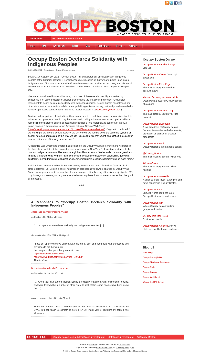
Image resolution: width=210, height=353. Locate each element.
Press (120, 46)
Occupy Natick (149, 267)
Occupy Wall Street (151, 277)
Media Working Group (104, 348)
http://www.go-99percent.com (48, 253)
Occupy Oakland (150, 272)
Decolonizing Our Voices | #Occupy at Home (50, 268)
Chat (87, 46)
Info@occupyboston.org (121, 337)
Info (45, 46)
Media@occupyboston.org (91, 337)
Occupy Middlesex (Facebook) (156, 262)
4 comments (130, 70)
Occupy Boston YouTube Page (158, 110)
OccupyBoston (48, 70)
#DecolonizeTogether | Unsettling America (49, 212)
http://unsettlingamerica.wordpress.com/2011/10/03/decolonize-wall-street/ (67, 129)
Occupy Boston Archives (155, 225)
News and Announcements (65, 70)
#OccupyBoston (151, 163)
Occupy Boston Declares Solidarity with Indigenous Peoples (77, 61)
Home (32, 46)
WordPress (93, 344)
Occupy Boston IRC (153, 189)
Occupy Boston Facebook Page (159, 64)
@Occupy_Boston (152, 153)
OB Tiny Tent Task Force (155, 216)
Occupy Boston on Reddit (156, 176)
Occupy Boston (124, 344)
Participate (105, 46)
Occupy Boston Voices (154, 74)
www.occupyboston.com (108, 109)
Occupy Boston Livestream (156, 123)
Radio (75, 46)
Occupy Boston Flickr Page (157, 84)
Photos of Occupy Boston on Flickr (160, 97)
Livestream (59, 46)
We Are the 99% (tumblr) (153, 282)
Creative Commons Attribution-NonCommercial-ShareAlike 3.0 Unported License (117, 351)
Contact (134, 46)
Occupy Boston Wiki (153, 202)
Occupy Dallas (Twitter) (153, 257)
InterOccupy (148, 252)
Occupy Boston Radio (154, 143)
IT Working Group (122, 348)
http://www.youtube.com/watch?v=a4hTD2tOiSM (58, 257)
